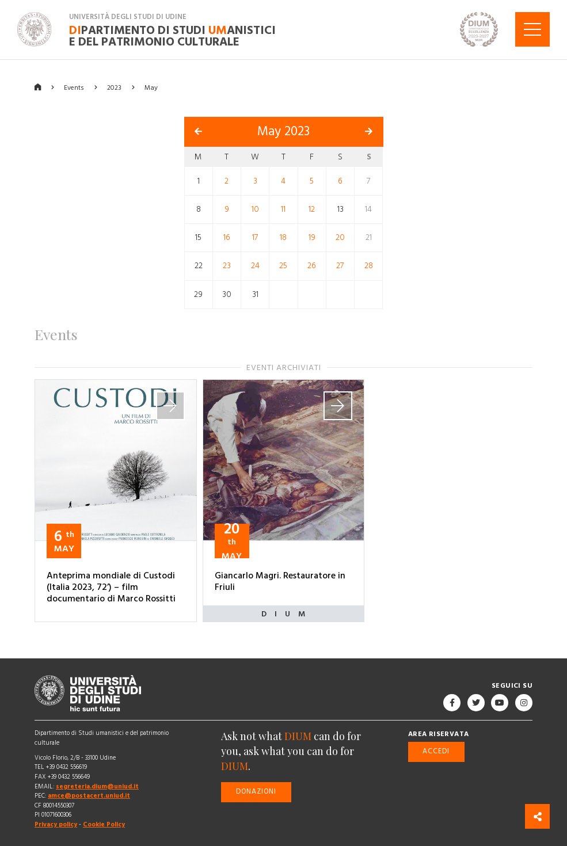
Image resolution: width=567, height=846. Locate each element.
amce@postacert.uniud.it (89, 795)
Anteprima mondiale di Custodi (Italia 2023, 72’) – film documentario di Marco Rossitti (111, 587)
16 (226, 237)
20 (340, 237)
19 (312, 237)
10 (255, 209)
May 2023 (283, 131)
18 (283, 237)
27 (340, 266)
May (151, 87)
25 (283, 266)
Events (74, 87)
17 (255, 237)
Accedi (436, 751)
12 (312, 209)
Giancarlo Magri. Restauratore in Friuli (280, 581)
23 (227, 266)
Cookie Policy (104, 824)
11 (283, 209)
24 (255, 266)
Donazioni (256, 792)
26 (311, 266)
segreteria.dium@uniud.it (97, 786)
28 (368, 266)
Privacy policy (56, 824)
